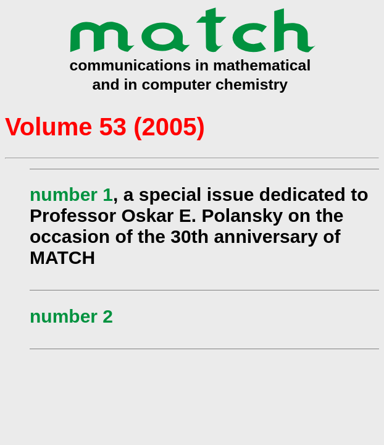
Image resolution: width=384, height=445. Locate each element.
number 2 (71, 316)
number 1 (71, 194)
